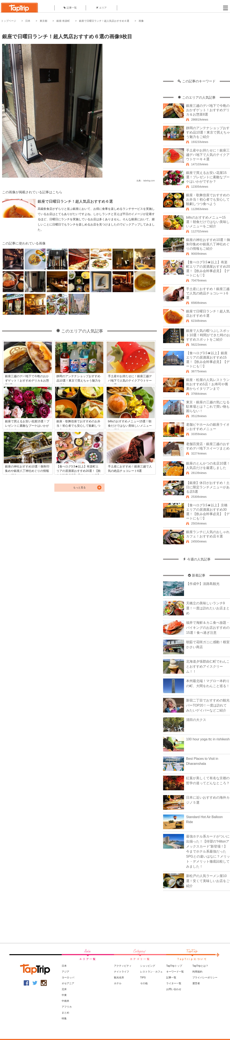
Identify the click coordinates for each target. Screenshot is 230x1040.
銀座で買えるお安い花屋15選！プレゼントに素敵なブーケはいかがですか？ (208, 177)
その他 (144, 983)
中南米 (65, 1000)
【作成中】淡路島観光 (203, 584)
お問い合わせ (173, 989)
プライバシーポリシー (204, 977)
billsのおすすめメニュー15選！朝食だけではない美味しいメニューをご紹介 (208, 222)
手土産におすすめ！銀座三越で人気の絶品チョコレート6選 (208, 293)
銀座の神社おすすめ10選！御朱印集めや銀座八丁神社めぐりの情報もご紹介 (208, 244)
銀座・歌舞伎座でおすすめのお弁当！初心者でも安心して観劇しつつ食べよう (208, 199)
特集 (64, 1018)
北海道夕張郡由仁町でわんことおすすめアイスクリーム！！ (208, 666)
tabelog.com (149, 180)
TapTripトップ (174, 965)
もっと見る (79, 487)
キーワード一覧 (175, 971)
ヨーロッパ (68, 977)
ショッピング (147, 965)
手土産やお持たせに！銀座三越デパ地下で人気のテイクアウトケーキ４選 (208, 155)
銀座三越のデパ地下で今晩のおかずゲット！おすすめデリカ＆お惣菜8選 (208, 110)
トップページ (8, 20)
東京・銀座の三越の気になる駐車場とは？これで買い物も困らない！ (208, 406)
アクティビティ (123, 965)
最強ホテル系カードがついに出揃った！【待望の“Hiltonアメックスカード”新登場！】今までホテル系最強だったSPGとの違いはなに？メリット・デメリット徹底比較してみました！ (208, 851)
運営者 (196, 983)
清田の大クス (196, 720)
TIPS (143, 977)
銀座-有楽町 (63, 20)
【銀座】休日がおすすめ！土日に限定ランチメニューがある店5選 (208, 487)
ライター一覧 (173, 983)
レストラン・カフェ (151, 971)
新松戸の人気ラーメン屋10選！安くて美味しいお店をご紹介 (208, 881)
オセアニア (68, 983)
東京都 (43, 20)
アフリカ (67, 1006)
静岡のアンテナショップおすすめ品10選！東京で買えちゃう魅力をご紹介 (208, 132)
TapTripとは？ (200, 965)
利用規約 (197, 971)
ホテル (117, 983)
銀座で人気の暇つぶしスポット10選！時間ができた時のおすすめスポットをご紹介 (208, 335)
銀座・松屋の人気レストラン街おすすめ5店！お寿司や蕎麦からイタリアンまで (208, 384)
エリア (101, 7)
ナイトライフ (121, 971)
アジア (65, 971)
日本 (27, 20)
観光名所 (119, 977)
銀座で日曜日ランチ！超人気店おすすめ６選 (104, 20)
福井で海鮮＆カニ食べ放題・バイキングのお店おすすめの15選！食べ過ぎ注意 (208, 627)
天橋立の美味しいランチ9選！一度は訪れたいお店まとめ (208, 608)
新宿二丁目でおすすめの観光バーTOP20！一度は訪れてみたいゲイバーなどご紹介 (208, 705)
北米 (64, 989)
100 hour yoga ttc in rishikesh (208, 739)
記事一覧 (70, 7)
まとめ (65, 1012)
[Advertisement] (196, 53)
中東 (64, 995)
